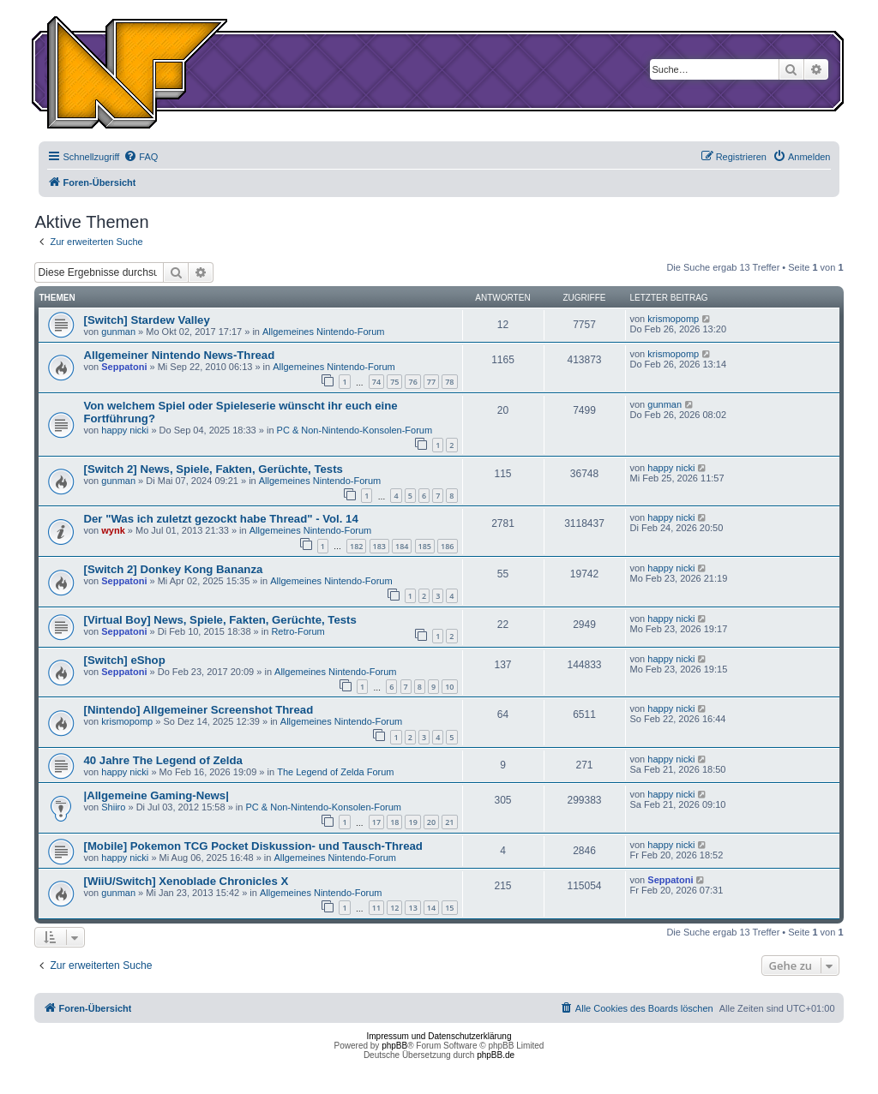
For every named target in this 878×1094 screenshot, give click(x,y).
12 (394, 907)
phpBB (394, 1045)
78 (449, 381)
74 (376, 381)
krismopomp (673, 319)
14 (431, 907)
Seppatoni (124, 367)
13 (412, 907)
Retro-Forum (297, 631)
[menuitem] (140, 156)
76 (412, 381)
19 (412, 822)
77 (431, 381)
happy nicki (124, 430)
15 (449, 907)
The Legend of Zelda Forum (335, 772)
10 (449, 686)
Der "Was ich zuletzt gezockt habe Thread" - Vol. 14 (220, 518)
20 (431, 822)
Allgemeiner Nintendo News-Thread (178, 355)
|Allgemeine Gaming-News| (155, 795)
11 (376, 907)
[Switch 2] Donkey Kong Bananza (172, 569)
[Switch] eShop (124, 660)
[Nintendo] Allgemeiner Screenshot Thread (198, 709)
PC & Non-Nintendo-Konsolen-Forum (355, 430)
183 (379, 546)
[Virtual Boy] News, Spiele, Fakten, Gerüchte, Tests (219, 619)
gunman (118, 331)
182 (356, 546)
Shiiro (113, 807)
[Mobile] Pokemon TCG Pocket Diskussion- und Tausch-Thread (252, 846)
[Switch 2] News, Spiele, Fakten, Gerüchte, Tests (212, 469)
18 (394, 822)
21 (449, 822)
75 (394, 381)
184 (401, 546)
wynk (113, 530)
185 (424, 546)
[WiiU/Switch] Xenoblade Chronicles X (185, 881)
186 (447, 546)
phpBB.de (495, 1055)
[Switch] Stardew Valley (146, 320)
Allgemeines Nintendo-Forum (323, 331)
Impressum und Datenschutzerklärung (439, 1036)
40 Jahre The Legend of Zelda (162, 760)
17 (376, 822)
